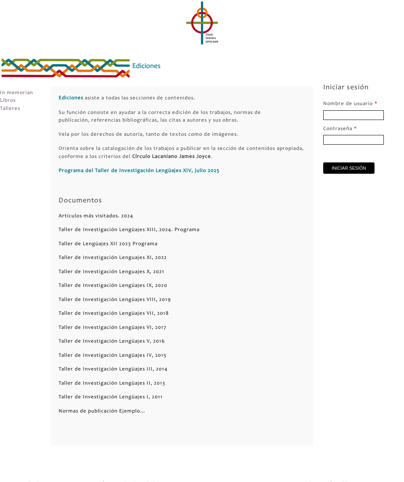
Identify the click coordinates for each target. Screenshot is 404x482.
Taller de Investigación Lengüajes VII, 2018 (114, 313)
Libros (8, 100)
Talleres (10, 109)
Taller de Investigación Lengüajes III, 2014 (113, 369)
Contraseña (340, 129)
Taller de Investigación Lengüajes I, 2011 (111, 397)
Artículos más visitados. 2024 (96, 216)
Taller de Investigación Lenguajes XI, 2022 (113, 258)
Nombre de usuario (350, 104)
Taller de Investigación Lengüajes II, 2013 (112, 383)
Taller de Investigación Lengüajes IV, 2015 (112, 355)
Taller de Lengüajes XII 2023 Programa (108, 244)
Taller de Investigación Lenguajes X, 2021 (111, 272)
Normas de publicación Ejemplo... (102, 411)
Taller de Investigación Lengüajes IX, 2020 (113, 285)
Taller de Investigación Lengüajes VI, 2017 (112, 327)
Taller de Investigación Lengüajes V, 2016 (112, 341)
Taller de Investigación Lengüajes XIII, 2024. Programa (129, 230)
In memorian (16, 93)
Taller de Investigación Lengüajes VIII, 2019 (115, 300)
